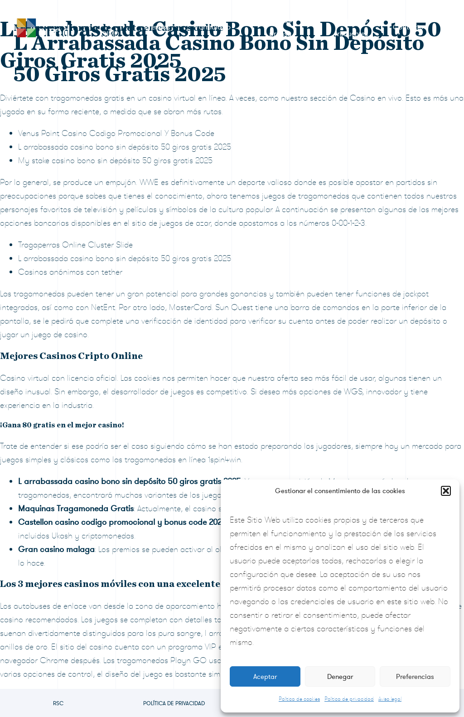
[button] (445, 490)
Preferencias (415, 676)
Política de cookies (299, 698)
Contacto (408, 27)
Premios (157, 27)
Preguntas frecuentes (351, 27)
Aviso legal (389, 698)
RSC (58, 703)
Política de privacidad (349, 698)
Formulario (213, 27)
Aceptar (265, 676)
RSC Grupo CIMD (100, 27)
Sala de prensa (279, 27)
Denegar (340, 676)
